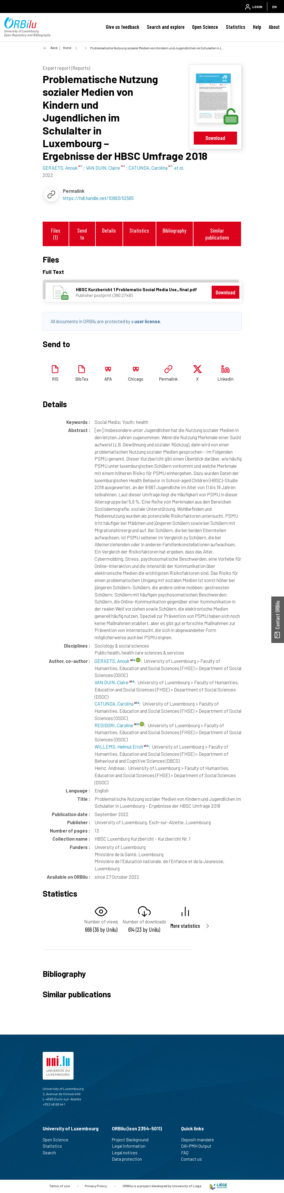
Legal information (131, 1146)
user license (147, 321)
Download (215, 137)
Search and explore (166, 27)
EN (274, 7)
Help (257, 27)
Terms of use (59, 1186)
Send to (82, 233)
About (274, 27)
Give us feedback (122, 27)
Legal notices (127, 1152)
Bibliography (174, 230)
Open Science (205, 27)
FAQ (187, 1152)
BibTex (81, 379)
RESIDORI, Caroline (117, 725)
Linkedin (225, 379)
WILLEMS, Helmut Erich (121, 746)
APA (108, 379)
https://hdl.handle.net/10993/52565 (98, 198)
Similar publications (217, 233)
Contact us (194, 1159)
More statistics (185, 925)
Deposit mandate (200, 1139)
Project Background (132, 1139)
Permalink (168, 379)
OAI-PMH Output (198, 1146)
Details (109, 230)
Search (52, 1152)
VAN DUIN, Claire (114, 682)
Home (67, 48)
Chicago (135, 379)
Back (54, 48)
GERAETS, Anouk (115, 661)
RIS (55, 379)
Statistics (235, 27)
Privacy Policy (96, 1186)
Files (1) (55, 233)
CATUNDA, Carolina (117, 703)
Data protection (129, 1159)
